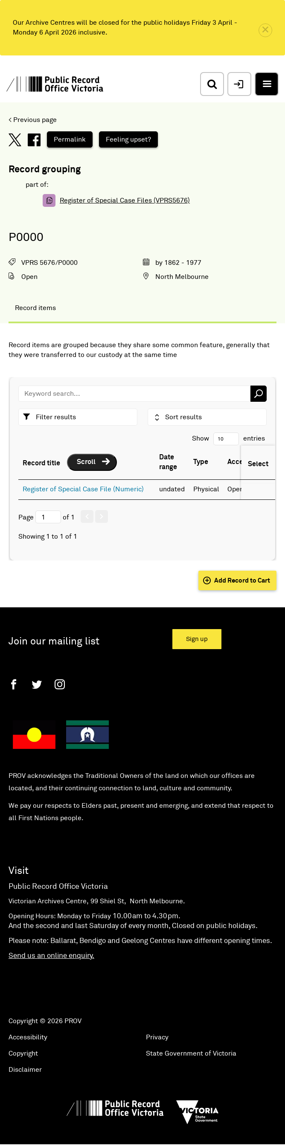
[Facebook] (14, 684)
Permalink (70, 139)
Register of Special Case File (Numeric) (83, 489)
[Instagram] (60, 684)
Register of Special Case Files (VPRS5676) (125, 200)
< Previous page (33, 119)
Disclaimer (25, 1069)
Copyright (23, 1053)
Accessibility (28, 1037)
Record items (35, 308)
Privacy (157, 1037)
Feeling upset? (128, 139)
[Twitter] (37, 684)
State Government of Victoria (191, 1053)
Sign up (197, 639)
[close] (265, 30)
